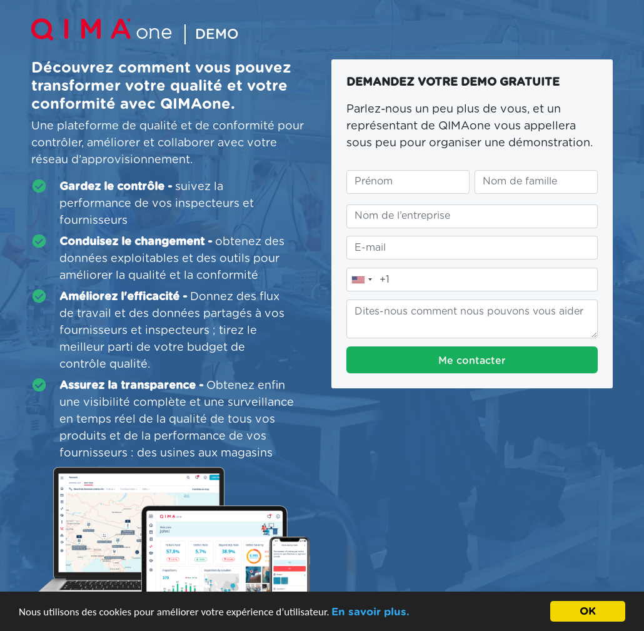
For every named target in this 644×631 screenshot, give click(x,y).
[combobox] (361, 279)
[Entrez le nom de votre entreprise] (472, 216)
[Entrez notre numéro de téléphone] (472, 279)
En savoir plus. (370, 612)
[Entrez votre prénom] (408, 182)
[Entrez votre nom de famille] (536, 182)
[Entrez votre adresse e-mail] (472, 248)
